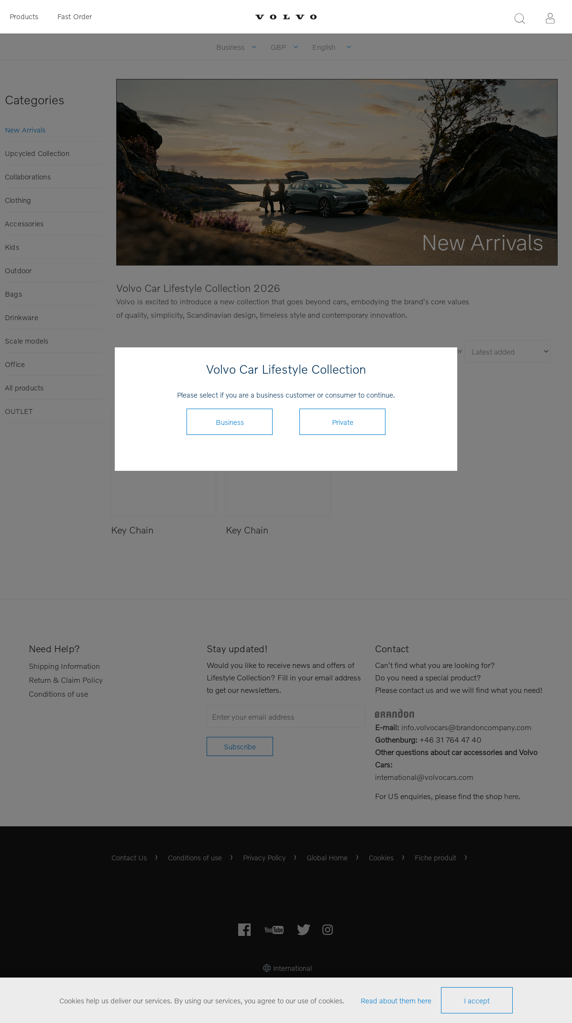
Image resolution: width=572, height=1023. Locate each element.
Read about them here (396, 1000)
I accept (477, 1000)
